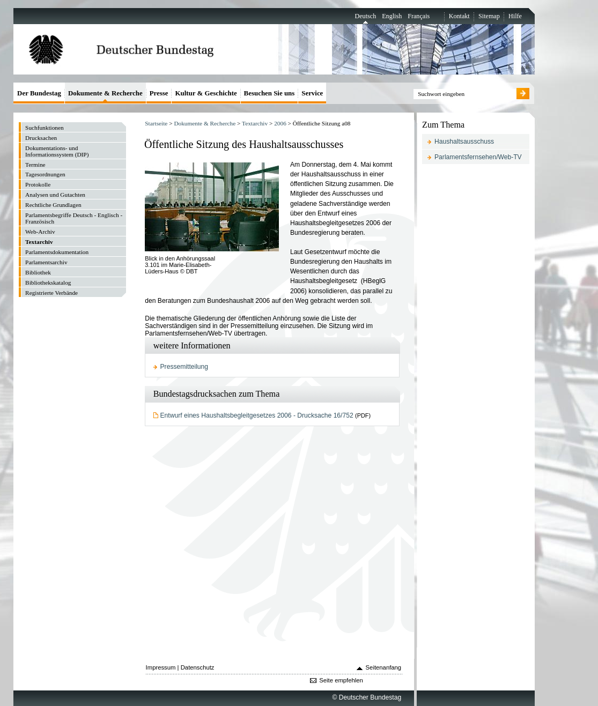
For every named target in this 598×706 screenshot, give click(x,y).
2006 (280, 123)
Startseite (156, 123)
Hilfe (515, 16)
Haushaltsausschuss (464, 141)
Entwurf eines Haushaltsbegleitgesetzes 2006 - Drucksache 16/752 (256, 415)
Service (312, 93)
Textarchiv (255, 123)
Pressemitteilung (184, 366)
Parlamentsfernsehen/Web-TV (478, 157)
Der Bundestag (39, 93)
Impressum (161, 667)
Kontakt (459, 16)
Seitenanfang (384, 667)
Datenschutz (198, 667)
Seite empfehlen (341, 680)
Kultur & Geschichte (206, 93)
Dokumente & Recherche (204, 123)
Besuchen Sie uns (269, 93)
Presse (159, 93)
